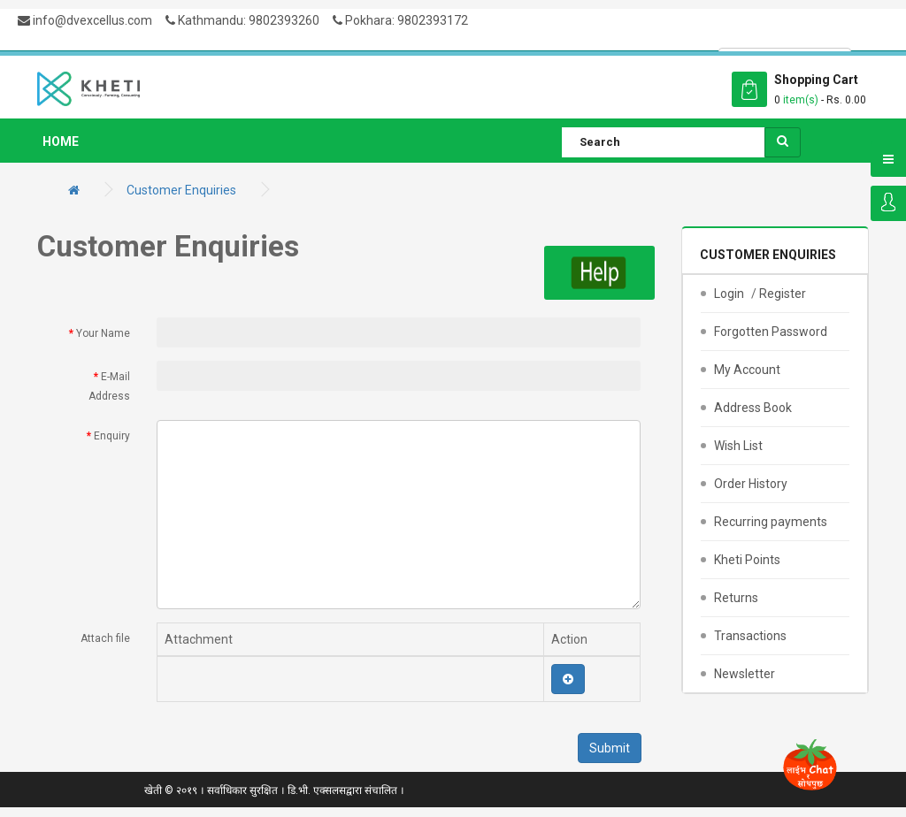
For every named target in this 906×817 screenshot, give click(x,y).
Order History (750, 484)
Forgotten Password (770, 332)
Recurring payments (770, 522)
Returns (736, 598)
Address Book (753, 408)
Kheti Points (747, 560)
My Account (747, 370)
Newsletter (744, 674)
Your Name (103, 333)
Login (888, 203)
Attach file (105, 638)
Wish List (738, 446)
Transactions (750, 636)
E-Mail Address (109, 386)
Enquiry (112, 436)
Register (782, 293)
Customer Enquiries (181, 190)
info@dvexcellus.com (85, 20)
